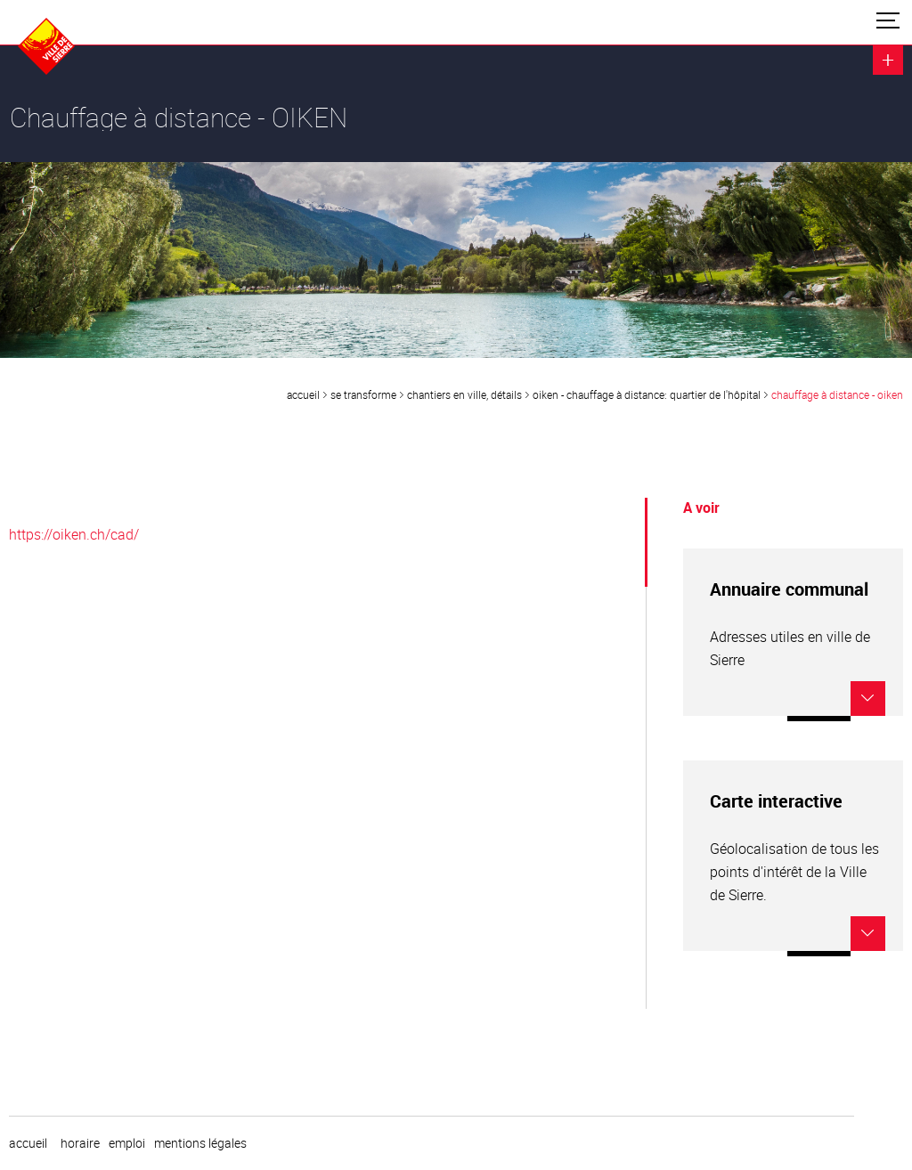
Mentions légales (200, 1143)
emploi (127, 1143)
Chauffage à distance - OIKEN (837, 394)
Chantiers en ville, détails (464, 394)
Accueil (303, 394)
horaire (80, 1143)
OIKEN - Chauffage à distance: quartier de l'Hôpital (647, 394)
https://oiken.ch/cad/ (74, 534)
